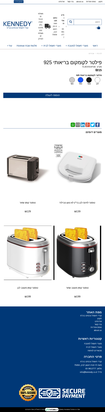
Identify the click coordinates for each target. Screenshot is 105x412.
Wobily (61, 409)
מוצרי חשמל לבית (94, 347)
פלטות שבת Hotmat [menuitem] (27, 45)
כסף (72, 84)
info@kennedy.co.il (88, 372)
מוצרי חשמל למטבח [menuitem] (77, 45)
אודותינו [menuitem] (62, 2)
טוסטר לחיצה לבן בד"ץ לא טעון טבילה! (77, 203)
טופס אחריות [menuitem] (91, 2)
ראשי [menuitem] (95, 45)
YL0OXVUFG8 (88, 67)
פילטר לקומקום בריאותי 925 (73, 62)
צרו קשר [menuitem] (70, 2)
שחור (89, 84)
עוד (9, 45)
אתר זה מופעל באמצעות (52, 409)
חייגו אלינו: (62, 20)
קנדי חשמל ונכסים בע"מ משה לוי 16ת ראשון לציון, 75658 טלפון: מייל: (88, 366)
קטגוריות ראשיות (90, 338)
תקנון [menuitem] (100, 2)
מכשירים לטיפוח (95, 350)
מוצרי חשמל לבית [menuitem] (51, 45)
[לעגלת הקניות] (98, 28)
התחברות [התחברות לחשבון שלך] (18, 2)
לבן (97, 84)
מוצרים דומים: (93, 132)
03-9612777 (90, 368)
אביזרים (91, 53)
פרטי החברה (93, 356)
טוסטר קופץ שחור (28, 203)
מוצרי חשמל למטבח (93, 343)
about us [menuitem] (79, 2)
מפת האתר (94, 312)
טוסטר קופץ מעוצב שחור (77, 288)
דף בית (99, 53)
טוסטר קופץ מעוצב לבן (27, 288)
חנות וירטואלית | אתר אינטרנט (35, 409)
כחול (80, 84)
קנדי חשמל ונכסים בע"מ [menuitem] (91, 315)
